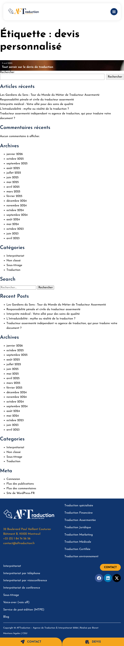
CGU (24, 633)
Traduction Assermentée (80, 520)
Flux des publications (20, 483)
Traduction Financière (78, 512)
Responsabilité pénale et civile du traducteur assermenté (37, 99)
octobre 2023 (15, 229)
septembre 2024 (17, 215)
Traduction (13, 270)
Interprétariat (15, 255)
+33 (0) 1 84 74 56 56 (17, 538)
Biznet (95, 628)
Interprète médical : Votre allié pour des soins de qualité (36, 104)
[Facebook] (99, 578)
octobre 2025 (15, 158)
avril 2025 (13, 187)
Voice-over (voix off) (16, 602)
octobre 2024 (15, 210)
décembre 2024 (16, 200)
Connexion (13, 479)
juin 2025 (12, 177)
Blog (6, 616)
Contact (31, 642)
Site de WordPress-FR (20, 493)
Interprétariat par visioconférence (25, 580)
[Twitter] (117, 578)
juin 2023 (12, 233)
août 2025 (13, 168)
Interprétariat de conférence (21, 587)
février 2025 (14, 196)
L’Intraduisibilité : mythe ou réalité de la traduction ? (34, 108)
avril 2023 (13, 238)
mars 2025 (13, 191)
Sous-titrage (14, 265)
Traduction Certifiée (77, 549)
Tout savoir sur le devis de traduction (27, 67)
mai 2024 (12, 224)
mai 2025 (12, 182)
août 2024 (13, 219)
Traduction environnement (81, 556)
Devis (93, 642)
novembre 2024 (16, 205)
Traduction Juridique (77, 527)
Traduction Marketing (78, 534)
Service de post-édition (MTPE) (23, 609)
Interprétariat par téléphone (21, 573)
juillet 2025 (13, 172)
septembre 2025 (16, 163)
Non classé (13, 260)
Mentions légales (11, 633)
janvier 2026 (14, 154)
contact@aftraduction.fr (19, 543)
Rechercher (7, 72)
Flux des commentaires (21, 488)
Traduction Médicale (77, 541)
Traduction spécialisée (78, 505)
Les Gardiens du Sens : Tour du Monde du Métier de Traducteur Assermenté (49, 95)
